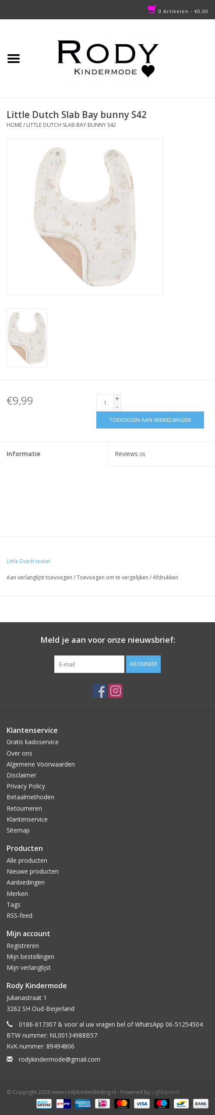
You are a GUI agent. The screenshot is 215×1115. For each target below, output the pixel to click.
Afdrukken (165, 577)
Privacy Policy (26, 786)
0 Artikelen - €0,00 (178, 11)
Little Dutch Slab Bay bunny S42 (71, 125)
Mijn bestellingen (30, 956)
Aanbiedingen (26, 882)
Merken (17, 893)
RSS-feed (19, 915)
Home (14, 125)
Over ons (19, 753)
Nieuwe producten (33, 871)
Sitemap (18, 830)
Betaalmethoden (30, 797)
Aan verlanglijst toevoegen (39, 577)
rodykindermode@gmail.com (59, 1059)
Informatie (23, 453)
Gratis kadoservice (33, 742)
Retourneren (24, 808)
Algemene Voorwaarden (41, 764)
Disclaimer (21, 775)
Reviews (130, 453)
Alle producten (27, 860)
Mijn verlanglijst (29, 967)
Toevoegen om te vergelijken (113, 577)
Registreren (23, 945)
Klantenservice (27, 819)
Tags (14, 904)
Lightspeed (165, 1092)
